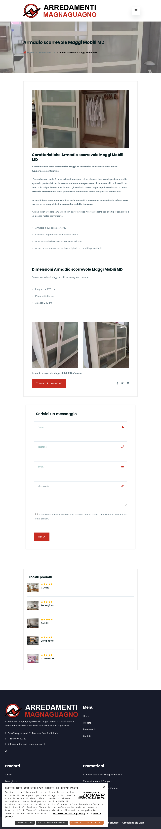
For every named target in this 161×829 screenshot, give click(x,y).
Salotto (45, 623)
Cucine (45, 587)
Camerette (47, 658)
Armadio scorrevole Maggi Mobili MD (102, 774)
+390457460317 (17, 738)
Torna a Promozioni (49, 383)
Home (28, 52)
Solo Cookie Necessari (52, 822)
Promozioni (45, 52)
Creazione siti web (133, 822)
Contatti (87, 736)
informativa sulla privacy (69, 813)
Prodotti (87, 722)
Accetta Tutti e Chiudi (86, 822)
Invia (41, 536)
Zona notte (47, 640)
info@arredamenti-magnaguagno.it (26, 744)
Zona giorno (48, 605)
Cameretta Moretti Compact (97, 781)
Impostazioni (24, 822)
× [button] (103, 787)
